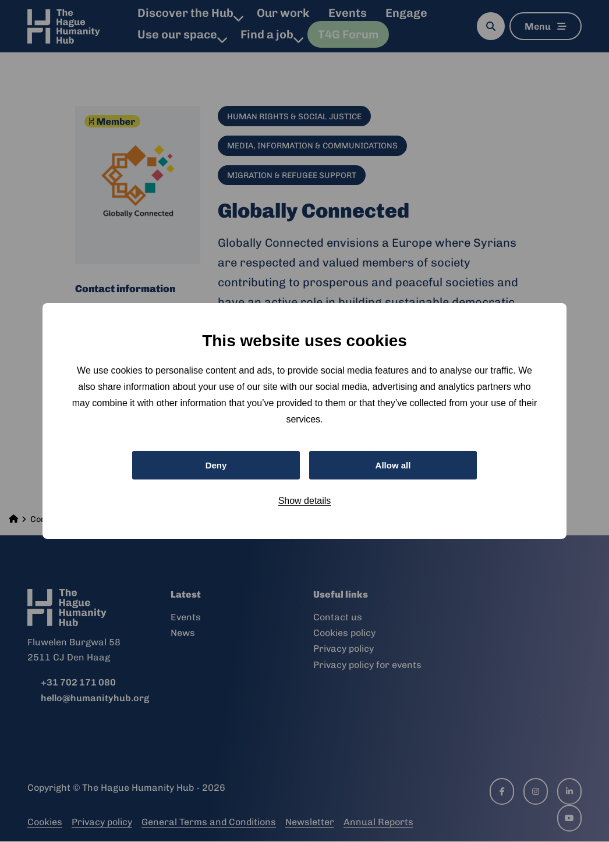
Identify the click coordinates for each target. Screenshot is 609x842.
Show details (304, 502)
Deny (215, 465)
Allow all (393, 465)
